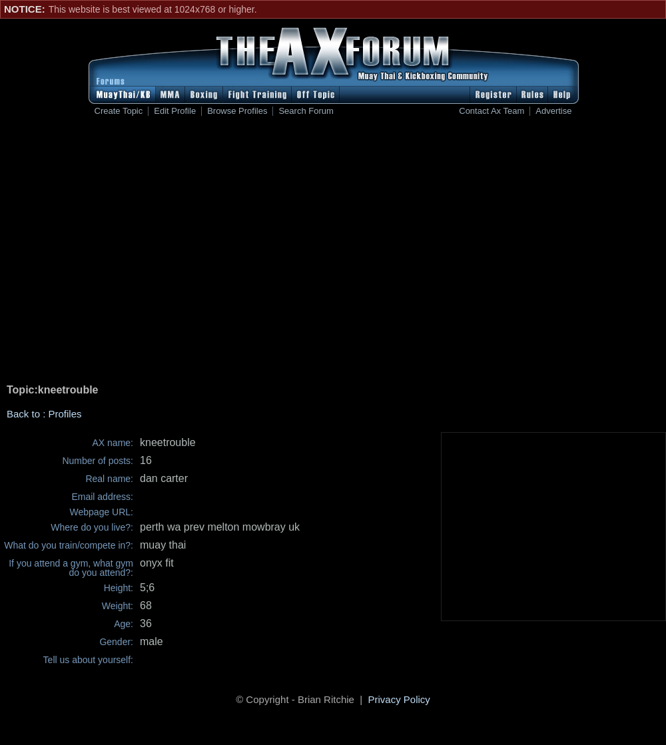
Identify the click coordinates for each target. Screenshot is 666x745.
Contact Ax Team (491, 111)
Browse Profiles (237, 111)
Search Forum (305, 111)
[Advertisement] (215, 252)
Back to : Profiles (44, 413)
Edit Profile (175, 111)
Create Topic (119, 111)
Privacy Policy (399, 699)
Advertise (553, 111)
